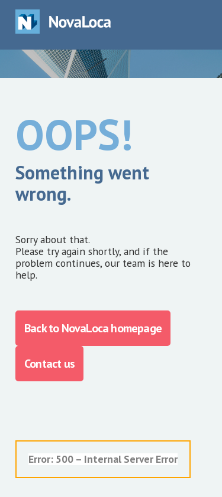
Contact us (49, 363)
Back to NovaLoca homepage (93, 328)
